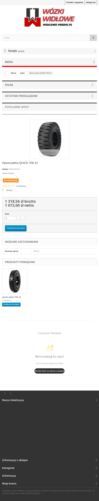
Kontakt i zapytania (74, 2)
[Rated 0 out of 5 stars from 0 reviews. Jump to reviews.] (14, 186)
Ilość (7, 214)
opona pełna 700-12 (67, 297)
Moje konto (9, 483)
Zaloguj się (90, 2)
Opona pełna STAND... (13, 297)
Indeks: (5, 169)
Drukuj (9, 190)
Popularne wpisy (17, 107)
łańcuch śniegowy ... (39, 297)
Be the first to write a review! (49, 371)
